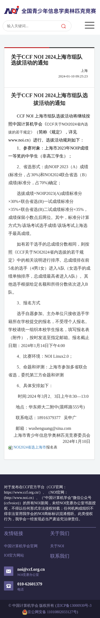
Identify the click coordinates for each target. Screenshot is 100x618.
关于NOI (57, 546)
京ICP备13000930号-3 (74, 606)
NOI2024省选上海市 (27, 447)
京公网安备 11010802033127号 (49, 612)
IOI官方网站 (14, 555)
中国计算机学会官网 (21, 546)
